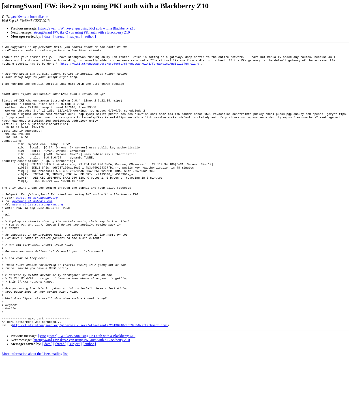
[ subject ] (74, 36)
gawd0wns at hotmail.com (29, 17)
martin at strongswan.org (37, 228)
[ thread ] (59, 36)
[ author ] (89, 36)
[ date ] (47, 36)
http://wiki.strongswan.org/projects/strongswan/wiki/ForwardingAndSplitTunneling (130, 67)
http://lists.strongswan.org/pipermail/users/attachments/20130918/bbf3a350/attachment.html (90, 381)
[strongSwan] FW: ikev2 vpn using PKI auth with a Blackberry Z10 (86, 28)
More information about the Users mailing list (35, 410)
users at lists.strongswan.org (37, 236)
